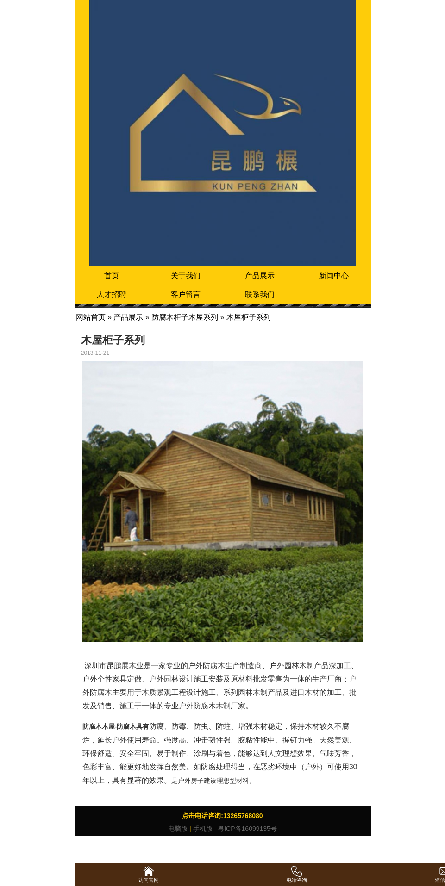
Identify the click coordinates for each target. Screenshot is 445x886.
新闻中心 (334, 275)
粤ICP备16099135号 (246, 828)
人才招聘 (111, 294)
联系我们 (260, 294)
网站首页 (91, 317)
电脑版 (178, 828)
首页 (111, 275)
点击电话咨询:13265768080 (222, 815)
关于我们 (186, 275)
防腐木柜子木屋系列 (184, 317)
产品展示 (260, 275)
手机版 (203, 828)
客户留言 (186, 294)
